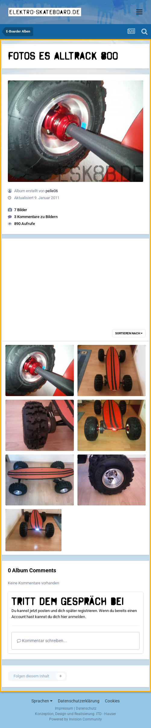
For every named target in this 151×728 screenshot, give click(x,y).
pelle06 (52, 191)
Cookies (112, 700)
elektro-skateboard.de (44, 12)
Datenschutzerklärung (78, 700)
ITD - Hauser (106, 714)
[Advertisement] (75, 281)
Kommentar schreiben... (42, 640)
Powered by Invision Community (75, 719)
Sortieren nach (129, 333)
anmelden (76, 616)
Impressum (64, 708)
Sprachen (41, 700)
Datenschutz (86, 708)
